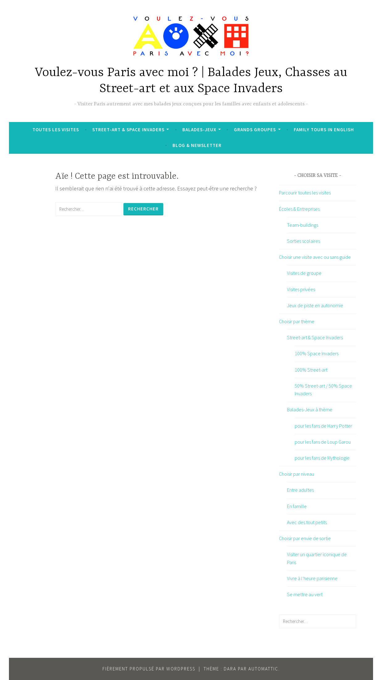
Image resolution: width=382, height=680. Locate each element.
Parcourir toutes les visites (305, 192)
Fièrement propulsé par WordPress (148, 669)
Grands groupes (255, 129)
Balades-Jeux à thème (309, 409)
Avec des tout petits (307, 522)
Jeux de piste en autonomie (315, 305)
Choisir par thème (296, 321)
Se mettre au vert (304, 594)
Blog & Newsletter (197, 145)
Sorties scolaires (303, 241)
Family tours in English (324, 129)
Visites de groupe (304, 273)
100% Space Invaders (316, 353)
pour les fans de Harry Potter (323, 426)
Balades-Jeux (199, 129)
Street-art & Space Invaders (128, 129)
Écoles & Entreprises (299, 209)
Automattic (263, 669)
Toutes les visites (55, 129)
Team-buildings (302, 225)
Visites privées (301, 289)
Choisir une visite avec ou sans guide (315, 257)
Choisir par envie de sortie (305, 538)
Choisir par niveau (296, 474)
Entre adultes (300, 490)
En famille (297, 506)
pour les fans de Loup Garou (323, 442)
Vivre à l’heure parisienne (312, 578)
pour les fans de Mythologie (322, 458)
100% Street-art (311, 370)
